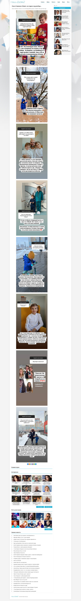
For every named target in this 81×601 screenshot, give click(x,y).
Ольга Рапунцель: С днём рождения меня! (22, 575)
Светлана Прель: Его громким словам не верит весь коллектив (26, 581)
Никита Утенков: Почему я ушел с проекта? (22, 573)
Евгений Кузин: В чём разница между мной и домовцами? (25, 591)
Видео (63, 2)
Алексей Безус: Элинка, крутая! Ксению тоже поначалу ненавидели (26, 568)
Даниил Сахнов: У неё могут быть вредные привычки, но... (25, 539)
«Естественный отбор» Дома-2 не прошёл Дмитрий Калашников (26, 566)
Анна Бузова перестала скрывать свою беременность (24, 535)
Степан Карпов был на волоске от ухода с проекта (23, 589)
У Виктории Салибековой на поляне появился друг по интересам (26, 572)
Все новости (48, 506)
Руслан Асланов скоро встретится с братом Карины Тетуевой (26, 587)
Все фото (48, 529)
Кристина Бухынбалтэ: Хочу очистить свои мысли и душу (25, 543)
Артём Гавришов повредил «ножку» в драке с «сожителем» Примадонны (28, 554)
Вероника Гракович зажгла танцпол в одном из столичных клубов (26, 564)
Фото (68, 2)
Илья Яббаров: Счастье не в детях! (20, 579)
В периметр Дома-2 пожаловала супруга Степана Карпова (25, 558)
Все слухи (40, 506)
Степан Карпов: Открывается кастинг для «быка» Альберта (25, 549)
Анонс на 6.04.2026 (17, 560)
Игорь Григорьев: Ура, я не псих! (20, 550)
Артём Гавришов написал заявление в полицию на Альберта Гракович (27, 545)
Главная (42, 2)
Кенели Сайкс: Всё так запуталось (20, 562)
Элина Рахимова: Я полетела (19, 552)
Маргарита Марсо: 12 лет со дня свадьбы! (22, 537)
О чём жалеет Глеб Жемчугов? (20, 541)
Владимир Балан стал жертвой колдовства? (22, 583)
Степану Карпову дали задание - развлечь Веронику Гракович (26, 577)
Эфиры (48, 2)
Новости (53, 2)
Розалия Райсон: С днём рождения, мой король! (23, 547)
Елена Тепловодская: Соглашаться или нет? (22, 556)
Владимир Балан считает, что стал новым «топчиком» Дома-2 (26, 570)
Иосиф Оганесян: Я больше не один (20, 585)
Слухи (58, 2)
